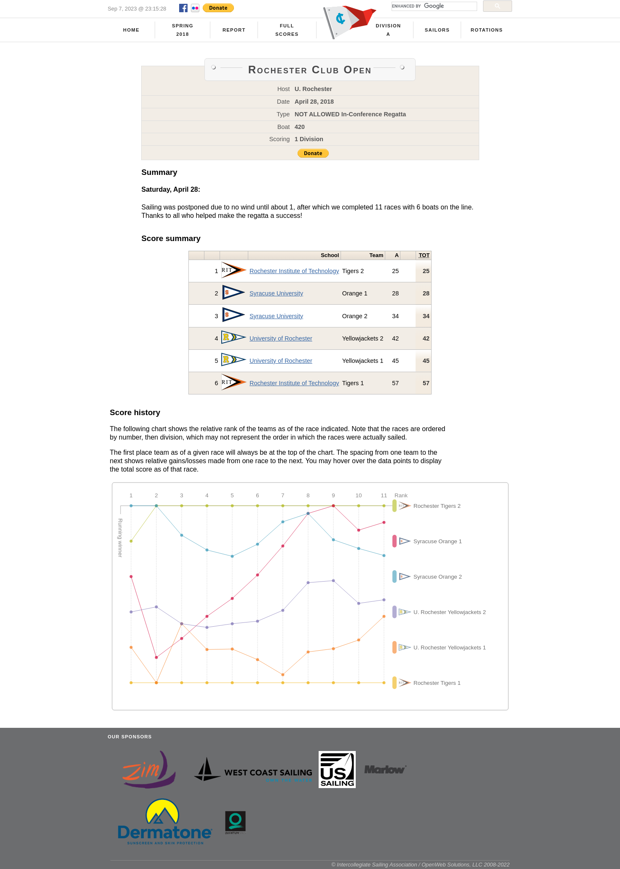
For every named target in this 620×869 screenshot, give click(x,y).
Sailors (437, 29)
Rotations (487, 29)
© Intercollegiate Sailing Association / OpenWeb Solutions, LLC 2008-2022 (420, 864)
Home (131, 29)
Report (234, 29)
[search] (433, 6)
